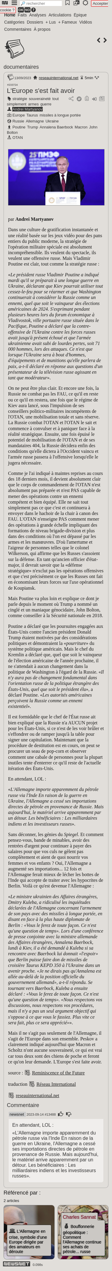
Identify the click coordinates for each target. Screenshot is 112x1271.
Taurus (32, 115)
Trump (32, 127)
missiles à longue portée (60, 115)
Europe (19, 115)
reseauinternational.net (58, 78)
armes (33, 104)
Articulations (60, 15)
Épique (80, 15)
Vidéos (85, 22)
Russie (18, 121)
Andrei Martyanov (27, 109)
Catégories (14, 22)
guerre (45, 104)
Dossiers (35, 22)
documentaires (21, 67)
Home (9, 15)
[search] (41, 3)
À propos (42, 29)
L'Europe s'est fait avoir (41, 90)
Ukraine (52, 121)
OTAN (18, 137)
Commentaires (17, 29)
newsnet (17, 1114)
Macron (81, 127)
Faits (22, 15)
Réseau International (56, 1084)
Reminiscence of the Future (58, 1072)
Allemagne (35, 121)
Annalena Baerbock (56, 127)
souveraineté (39, 98)
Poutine (19, 127)
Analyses (37, 15)
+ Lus (50, 22)
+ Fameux (67, 22)
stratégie (20, 98)
